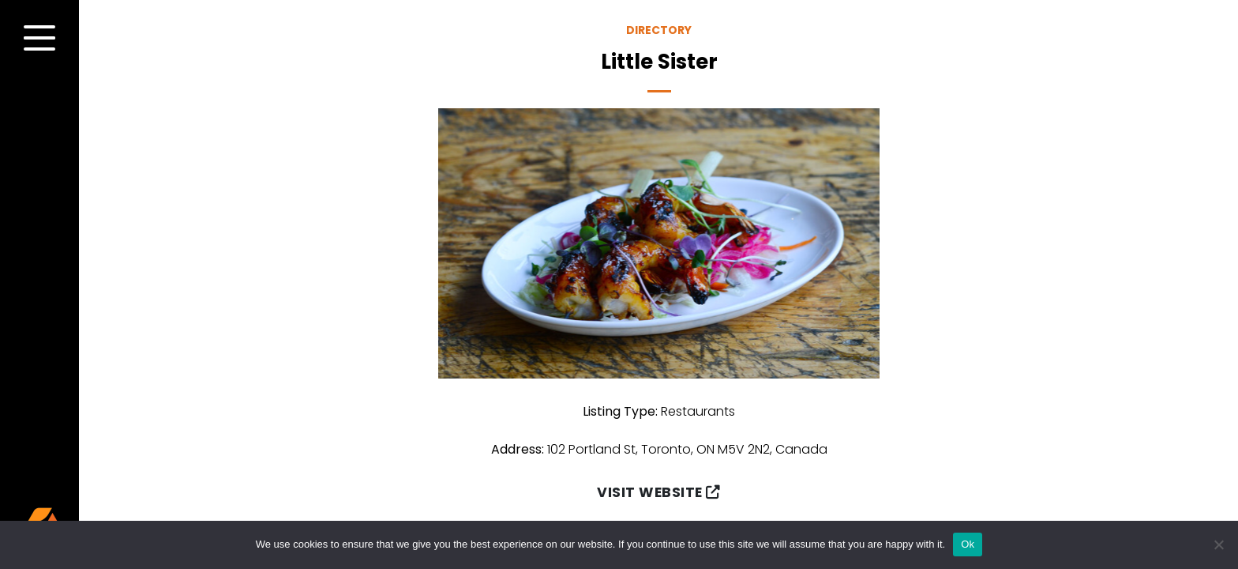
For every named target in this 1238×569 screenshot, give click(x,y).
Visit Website (658, 492)
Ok (967, 544)
